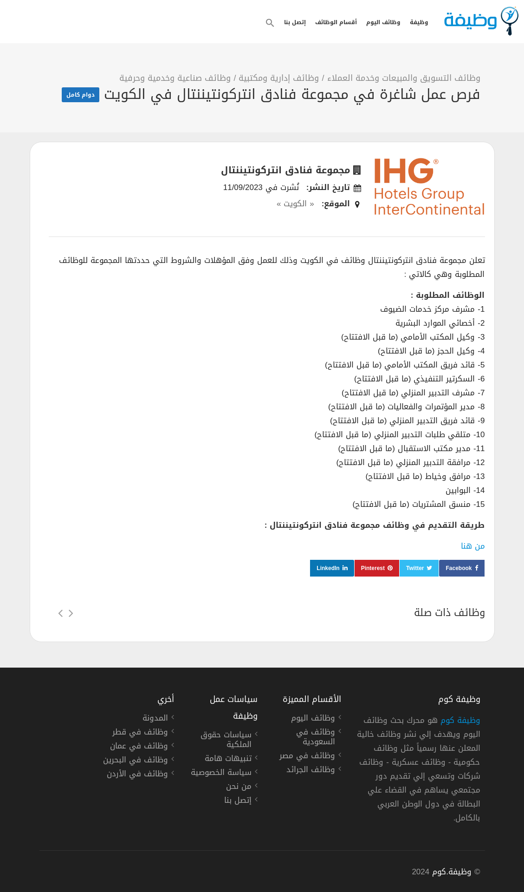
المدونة (155, 719)
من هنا (473, 545)
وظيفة (419, 22)
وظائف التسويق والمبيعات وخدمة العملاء (403, 78)
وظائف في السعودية (315, 738)
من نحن (239, 787)
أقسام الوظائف (336, 22)
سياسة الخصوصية (221, 773)
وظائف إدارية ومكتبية (279, 78)
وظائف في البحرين (135, 761)
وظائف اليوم (383, 22)
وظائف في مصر (307, 757)
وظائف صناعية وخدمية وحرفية (175, 78)
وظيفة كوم (460, 720)
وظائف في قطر (140, 733)
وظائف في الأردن (137, 775)
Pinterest (373, 568)
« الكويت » (295, 203)
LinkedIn (328, 568)
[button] (270, 22)
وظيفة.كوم (452, 871)
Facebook (459, 568)
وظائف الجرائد (310, 771)
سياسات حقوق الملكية (226, 741)
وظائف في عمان (139, 747)
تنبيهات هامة (228, 760)
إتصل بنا (295, 22)
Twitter (415, 568)
